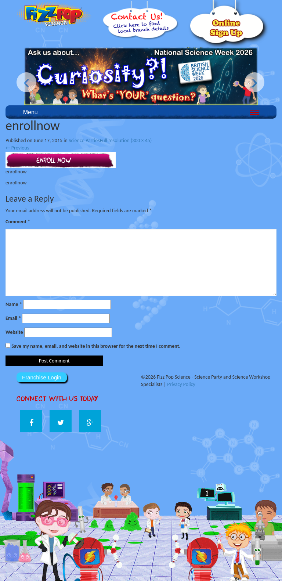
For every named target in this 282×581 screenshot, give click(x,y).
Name (14, 304)
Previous (17, 148)
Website (14, 332)
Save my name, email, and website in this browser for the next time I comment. (95, 346)
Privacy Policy (181, 384)
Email (13, 318)
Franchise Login (41, 377)
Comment (18, 222)
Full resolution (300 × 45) (126, 140)
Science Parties (84, 140)
